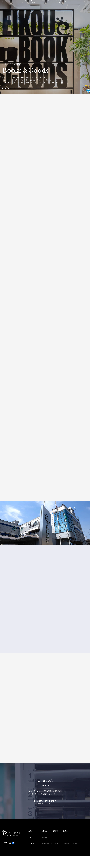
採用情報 (63, 6)
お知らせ (44, 825)
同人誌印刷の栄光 (47, 837)
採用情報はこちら (83, 81)
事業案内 (39, 6)
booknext (58, 837)
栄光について (30, 6)
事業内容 (31, 831)
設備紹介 (47, 6)
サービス (55, 6)
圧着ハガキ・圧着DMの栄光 (72, 837)
